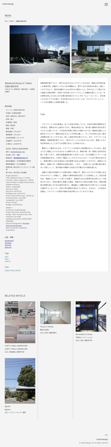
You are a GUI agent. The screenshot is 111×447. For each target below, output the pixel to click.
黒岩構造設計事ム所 (21, 158)
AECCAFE (8, 245)
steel (6, 256)
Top (6, 21)
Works (12, 21)
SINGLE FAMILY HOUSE (12, 270)
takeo (7, 259)
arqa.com (8, 247)
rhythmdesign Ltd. (17, 152)
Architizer (8, 243)
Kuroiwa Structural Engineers (17, 224)
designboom (9, 241)
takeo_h (8, 261)
